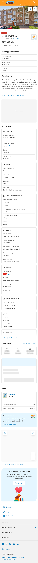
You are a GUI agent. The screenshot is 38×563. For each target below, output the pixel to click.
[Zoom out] (33, 458)
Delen (6, 512)
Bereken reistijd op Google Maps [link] (13, 465)
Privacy (3, 557)
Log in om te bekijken (30, 343)
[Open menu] (3, 2)
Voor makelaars (19, 532)
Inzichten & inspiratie (19, 527)
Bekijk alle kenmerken (10, 338)
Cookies (21, 557)
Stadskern (16, 38)
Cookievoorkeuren (9, 559)
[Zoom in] (33, 454)
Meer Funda (19, 538)
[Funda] (11, 2)
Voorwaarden (12, 557)
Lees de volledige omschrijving (12, 95)
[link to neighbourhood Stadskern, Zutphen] (19, 395)
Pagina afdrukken (10, 516)
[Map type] (5, 433)
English (5, 549)
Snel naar (19, 522)
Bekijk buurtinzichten (11, 425)
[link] (19, 17)
